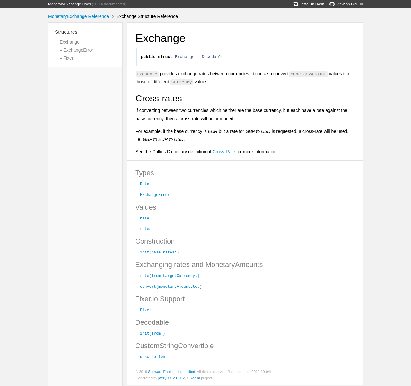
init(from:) (152, 334)
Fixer (146, 310)
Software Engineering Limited (171, 372)
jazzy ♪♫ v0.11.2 (171, 379)
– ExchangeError (76, 50)
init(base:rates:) (159, 252)
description (152, 357)
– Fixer (66, 58)
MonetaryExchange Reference (78, 16)
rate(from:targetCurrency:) (170, 276)
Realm (195, 379)
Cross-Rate (224, 152)
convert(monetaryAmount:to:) (171, 287)
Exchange (70, 42)
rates (146, 229)
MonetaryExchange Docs (69, 4)
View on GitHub (346, 4)
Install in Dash (308, 4)
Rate (144, 184)
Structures (66, 32)
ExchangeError (155, 195)
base (144, 218)
